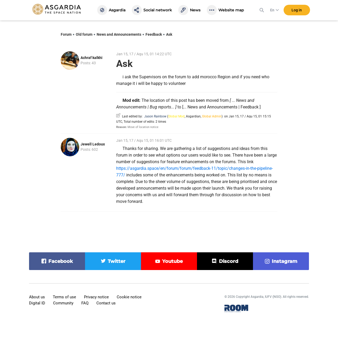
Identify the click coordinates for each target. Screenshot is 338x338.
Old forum (84, 34)
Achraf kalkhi (91, 58)
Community (63, 303)
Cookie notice (129, 297)
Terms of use (64, 297)
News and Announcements (119, 34)
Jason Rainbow (155, 116)
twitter (116, 261)
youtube (172, 261)
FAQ (84, 303)
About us (37, 297)
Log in (297, 10)
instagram (284, 261)
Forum (66, 34)
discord (228, 261)
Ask (169, 34)
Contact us (106, 303)
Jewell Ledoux (93, 144)
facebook (60, 261)
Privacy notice (96, 297)
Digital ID (37, 303)
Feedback (153, 34)
